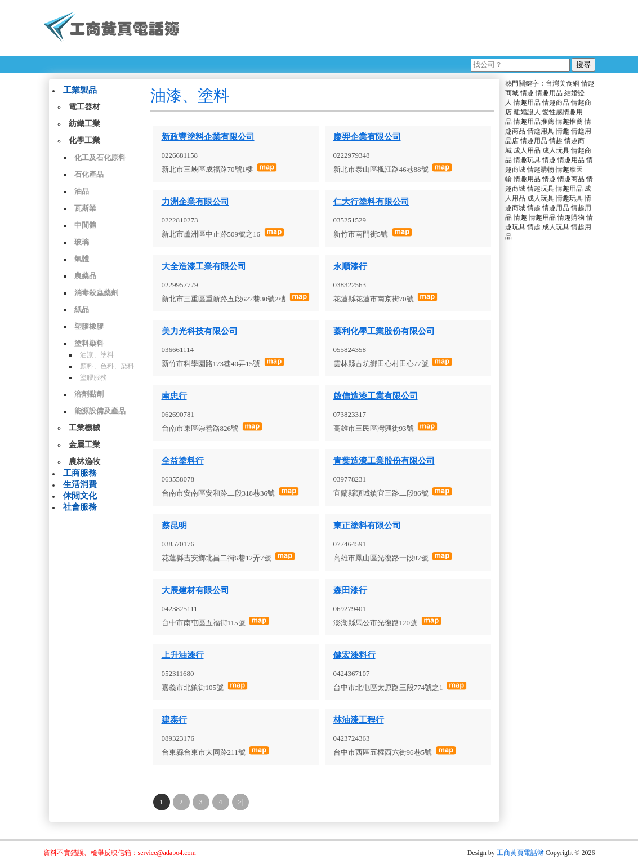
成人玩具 (555, 150)
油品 (81, 191)
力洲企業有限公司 (195, 201)
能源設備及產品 (100, 411)
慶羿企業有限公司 (367, 136)
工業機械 (84, 428)
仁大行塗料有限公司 (371, 201)
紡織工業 (84, 123)
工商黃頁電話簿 (520, 853)
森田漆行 (350, 590)
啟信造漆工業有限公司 (375, 395)
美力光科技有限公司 (200, 331)
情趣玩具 (527, 160)
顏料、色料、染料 (107, 366)
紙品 (81, 309)
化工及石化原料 (100, 157)
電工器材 (84, 107)
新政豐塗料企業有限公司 (208, 136)
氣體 (81, 259)
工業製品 (80, 90)
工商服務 (80, 473)
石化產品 (89, 174)
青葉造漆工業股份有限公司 (384, 460)
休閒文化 (80, 495)
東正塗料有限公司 (367, 525)
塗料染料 (89, 343)
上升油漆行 (183, 655)
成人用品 (527, 150)
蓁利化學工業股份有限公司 (384, 331)
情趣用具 (540, 131)
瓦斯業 (85, 208)
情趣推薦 (569, 122)
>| (240, 802)
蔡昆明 (174, 525)
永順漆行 (350, 266)
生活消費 (80, 484)
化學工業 (84, 140)
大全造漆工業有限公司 (204, 266)
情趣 (527, 93)
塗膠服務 (93, 377)
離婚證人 (527, 112)
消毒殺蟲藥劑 (96, 292)
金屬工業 (84, 444)
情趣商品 (555, 102)
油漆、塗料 (97, 355)
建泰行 (174, 719)
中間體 (85, 225)
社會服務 (80, 506)
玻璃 (81, 242)
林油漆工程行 (358, 719)
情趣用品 (549, 93)
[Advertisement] (392, 28)
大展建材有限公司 (195, 590)
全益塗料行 (183, 460)
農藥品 (85, 275)
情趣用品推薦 (534, 122)
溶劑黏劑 (89, 394)
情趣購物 (540, 169)
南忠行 (174, 395)
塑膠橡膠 (89, 326)
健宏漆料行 (354, 655)
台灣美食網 (562, 83)
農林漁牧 (84, 461)
